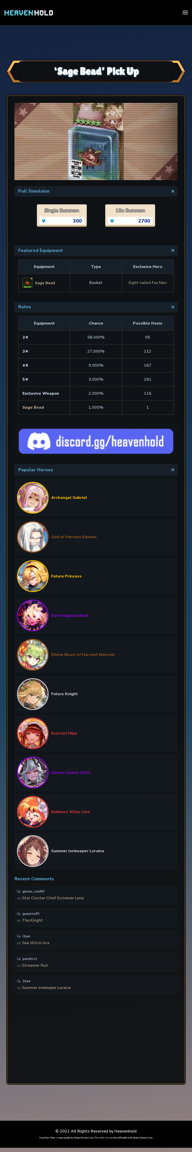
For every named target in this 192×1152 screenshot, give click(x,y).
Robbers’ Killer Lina (70, 812)
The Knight (32, 922)
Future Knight (64, 694)
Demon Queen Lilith (70, 772)
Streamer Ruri (35, 968)
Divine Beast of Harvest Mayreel (83, 654)
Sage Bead (33, 407)
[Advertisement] (96, 42)
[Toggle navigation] (185, 13)
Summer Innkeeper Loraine (77, 851)
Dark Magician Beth (70, 615)
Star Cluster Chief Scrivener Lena (53, 899)
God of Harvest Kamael (74, 537)
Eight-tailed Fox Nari (147, 282)
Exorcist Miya (64, 733)
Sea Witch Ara (36, 945)
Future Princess (66, 576)
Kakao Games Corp (83, 1141)
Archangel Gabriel (69, 497)
